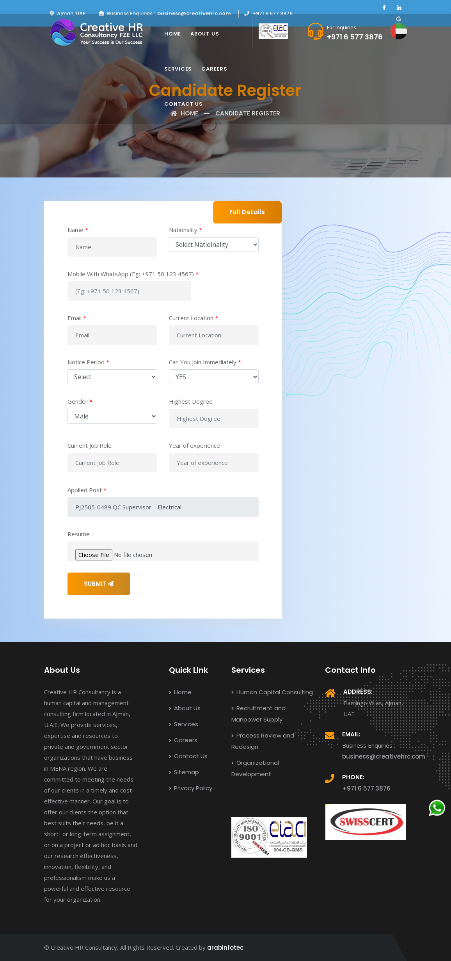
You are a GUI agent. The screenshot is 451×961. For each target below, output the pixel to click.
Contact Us (183, 104)
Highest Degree (191, 401)
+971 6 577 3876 (355, 37)
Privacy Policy (190, 788)
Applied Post (87, 490)
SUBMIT (99, 584)
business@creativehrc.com (194, 13)
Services (178, 69)
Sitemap (184, 772)
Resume (78, 534)
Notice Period (88, 362)
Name (77, 230)
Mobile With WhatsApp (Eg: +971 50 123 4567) (133, 274)
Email (76, 318)
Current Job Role (89, 445)
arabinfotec (225, 947)
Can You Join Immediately (205, 362)
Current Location (193, 318)
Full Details (247, 212)
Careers (214, 69)
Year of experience (194, 445)
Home (172, 33)
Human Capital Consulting (272, 692)
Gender (79, 401)
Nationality (185, 230)
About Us (204, 33)
